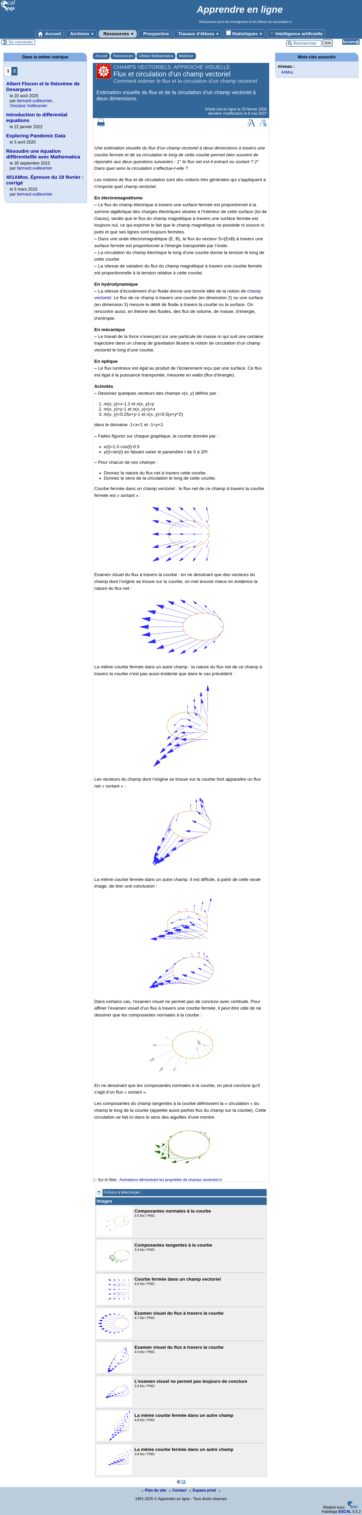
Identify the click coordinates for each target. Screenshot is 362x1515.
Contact (178, 1490)
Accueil (49, 33)
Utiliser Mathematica (156, 56)
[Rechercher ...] (304, 43)
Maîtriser (186, 56)
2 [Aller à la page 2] (14, 70)
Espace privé (203, 1490)
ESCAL (345, 1512)
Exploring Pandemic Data (35, 135)
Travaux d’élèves (197, 33)
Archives (81, 33)
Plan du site (154, 1490)
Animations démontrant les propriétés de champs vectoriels (169, 1180)
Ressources (117, 33)
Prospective (155, 33)
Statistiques (244, 33)
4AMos (287, 72)
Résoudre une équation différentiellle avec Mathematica (43, 153)
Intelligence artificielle (296, 33)
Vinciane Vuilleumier (28, 105)
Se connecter (21, 42)
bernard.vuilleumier (34, 100)
